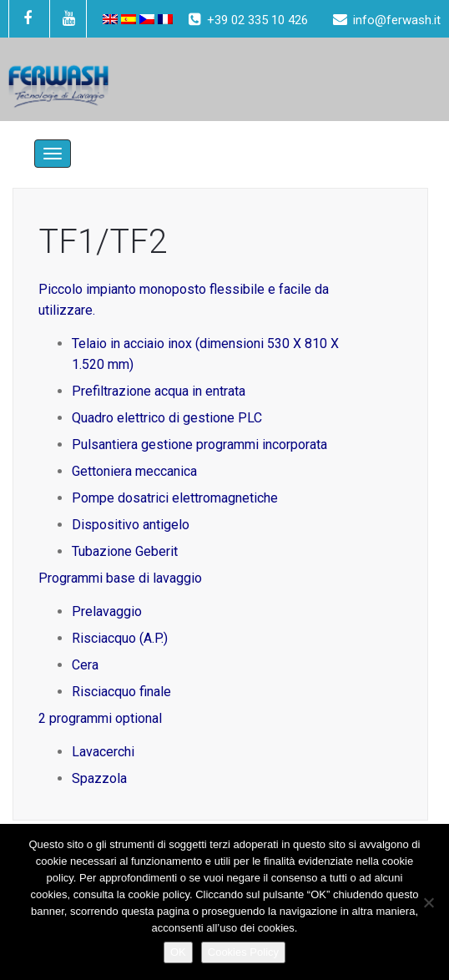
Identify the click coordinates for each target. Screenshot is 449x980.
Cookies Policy (243, 952)
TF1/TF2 (102, 241)
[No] (428, 902)
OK (178, 952)
